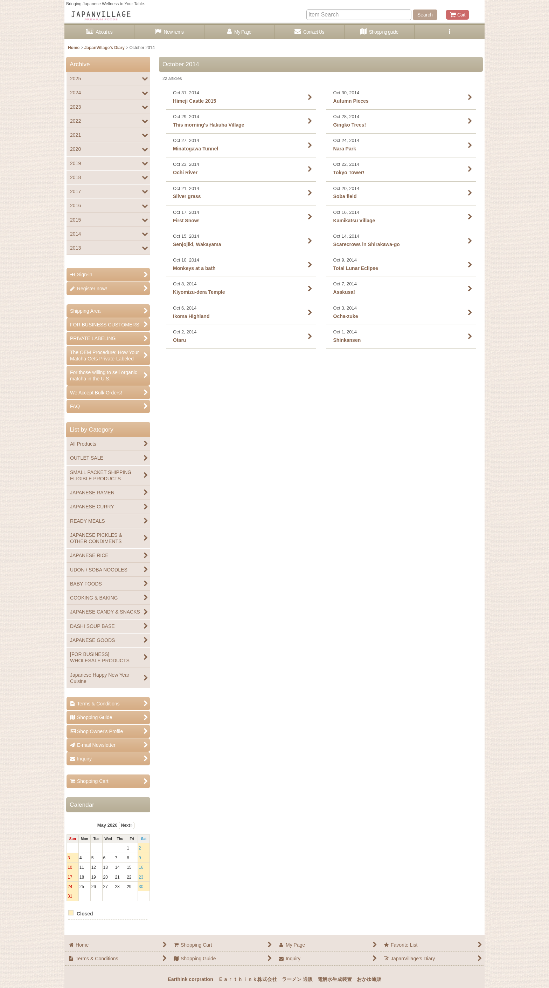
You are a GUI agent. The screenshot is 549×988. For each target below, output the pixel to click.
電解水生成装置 (335, 979)
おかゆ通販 (369, 979)
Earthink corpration (190, 979)
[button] (450, 32)
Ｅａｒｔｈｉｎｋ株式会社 (247, 979)
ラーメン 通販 (297, 979)
